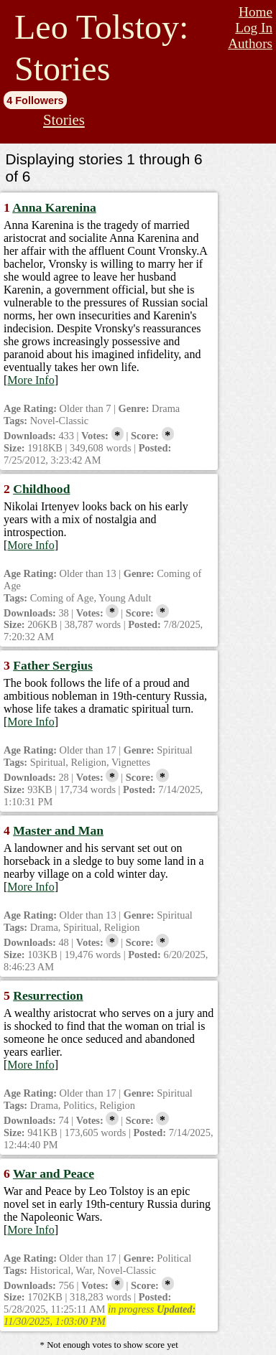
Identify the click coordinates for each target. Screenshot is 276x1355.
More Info (30, 380)
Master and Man (58, 830)
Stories (64, 119)
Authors (250, 43)
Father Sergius (53, 665)
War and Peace (53, 1173)
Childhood (41, 489)
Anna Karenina (54, 207)
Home (255, 11)
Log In (253, 27)
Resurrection (48, 995)
